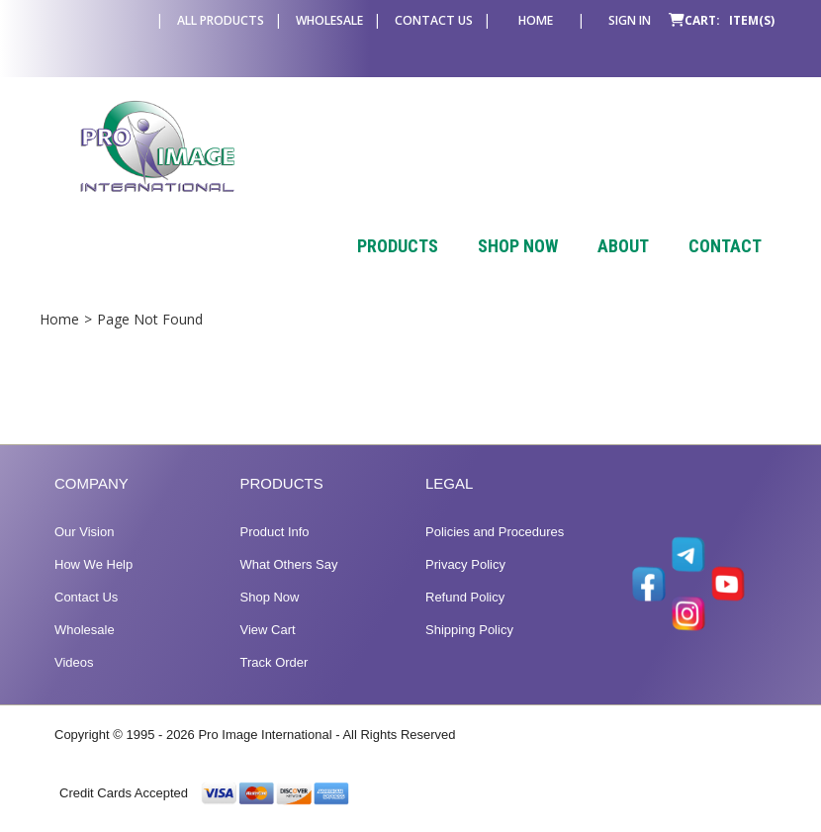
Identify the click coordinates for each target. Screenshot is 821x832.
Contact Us (434, 20)
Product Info (275, 531)
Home (535, 20)
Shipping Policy (469, 629)
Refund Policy (464, 597)
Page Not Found (150, 319)
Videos (74, 662)
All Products (220, 20)
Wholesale (329, 20)
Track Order (274, 662)
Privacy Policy (465, 564)
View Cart (268, 629)
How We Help (93, 564)
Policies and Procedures (494, 531)
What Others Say (289, 564)
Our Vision (84, 531)
